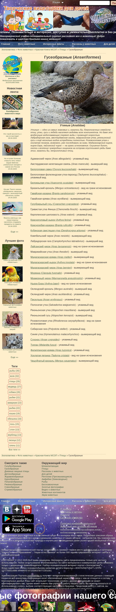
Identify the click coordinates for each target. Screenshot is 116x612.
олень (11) (14, 445)
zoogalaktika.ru (34, 575)
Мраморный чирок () (57, 278)
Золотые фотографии (53, 487)
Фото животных (26, 44)
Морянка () (46, 273)
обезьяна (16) (14, 419)
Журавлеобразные (14, 476)
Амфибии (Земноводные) (54, 479)
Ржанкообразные (13, 484)
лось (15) (14, 424)
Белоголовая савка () (53, 169)
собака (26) (14, 392)
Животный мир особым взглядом (78, 526)
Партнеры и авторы (71, 512)
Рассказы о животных (84, 44)
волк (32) (14, 376)
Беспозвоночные (50, 484)
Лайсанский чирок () (51, 246)
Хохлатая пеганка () (50, 355)
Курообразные (12, 479)
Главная (5, 44)
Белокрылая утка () (52, 183)
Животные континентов (53, 492)
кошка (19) (14, 413)
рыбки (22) (14, 397)
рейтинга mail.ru (92, 550)
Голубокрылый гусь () (55, 204)
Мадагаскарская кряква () (51, 257)
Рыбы (45, 482)
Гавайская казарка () (53, 193)
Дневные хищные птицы (17, 471)
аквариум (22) (14, 403)
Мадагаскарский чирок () (51, 267)
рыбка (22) (14, 408)
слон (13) (14, 429)
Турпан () (44, 345)
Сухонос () (45, 339)
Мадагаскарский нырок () (53, 262)
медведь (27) (14, 386)
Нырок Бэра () (45, 283)
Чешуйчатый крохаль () (54, 361)
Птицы (45, 468)
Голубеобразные (13, 466)
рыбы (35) (15, 371)
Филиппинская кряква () (51, 350)
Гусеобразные (12, 468)
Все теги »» (14, 449)
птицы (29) (14, 381)
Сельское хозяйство (71, 517)
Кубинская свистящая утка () (58, 230)
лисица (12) (14, 440)
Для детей (109, 44)
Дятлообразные (12, 474)
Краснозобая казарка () (51, 225)
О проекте (66, 509)
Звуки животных (50, 495)
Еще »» (14, 231)
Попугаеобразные (14, 482)
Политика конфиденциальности (78, 523)
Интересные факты (53, 44)
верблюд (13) (14, 435)
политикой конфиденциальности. (75, 589)
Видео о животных (51, 489)
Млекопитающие (50, 466)
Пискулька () (47, 299)
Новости (64, 515)
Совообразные (12, 487)
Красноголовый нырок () (51, 220)
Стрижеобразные (13, 489)
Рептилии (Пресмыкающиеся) (57, 476)
